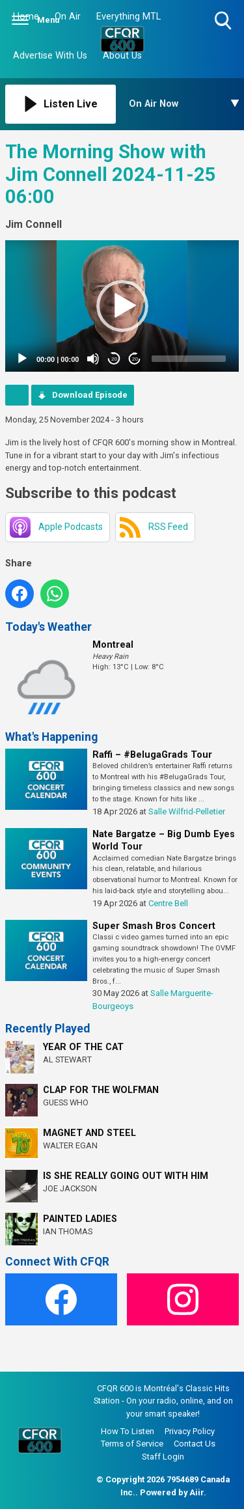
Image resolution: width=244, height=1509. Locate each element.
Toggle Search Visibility (224, 21)
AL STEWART (67, 1059)
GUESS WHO (65, 1102)
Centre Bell (168, 903)
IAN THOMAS (67, 1231)
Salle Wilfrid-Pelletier (186, 811)
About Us (122, 55)
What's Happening (51, 736)
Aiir (196, 1492)
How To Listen (127, 1431)
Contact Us (194, 1443)
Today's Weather (48, 626)
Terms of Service (132, 1443)
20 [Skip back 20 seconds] (114, 359)
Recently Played (47, 1028)
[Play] (22, 358)
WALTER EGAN (70, 1145)
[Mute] (93, 358)
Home (26, 16)
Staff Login (163, 1456)
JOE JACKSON (70, 1188)
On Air (68, 16)
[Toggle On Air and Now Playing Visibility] (184, 104)
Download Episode (90, 395)
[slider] (189, 358)
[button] (122, 306)
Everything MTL (128, 16)
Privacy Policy (190, 1431)
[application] (122, 306)
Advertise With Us (50, 55)
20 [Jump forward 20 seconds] (135, 359)
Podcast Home (17, 395)
